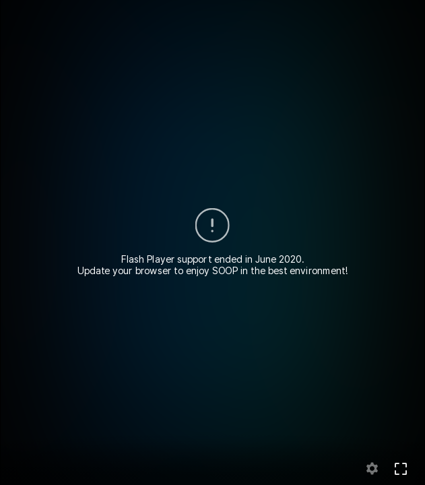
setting (372, 469)
